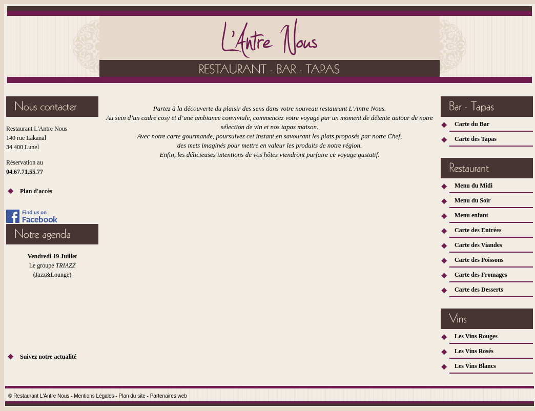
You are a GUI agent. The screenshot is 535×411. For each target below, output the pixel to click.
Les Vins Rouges (476, 336)
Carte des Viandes (478, 245)
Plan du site (132, 396)
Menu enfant (471, 215)
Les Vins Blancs (475, 365)
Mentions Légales (94, 396)
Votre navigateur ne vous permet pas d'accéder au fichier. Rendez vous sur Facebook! (52, 296)
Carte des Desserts (479, 289)
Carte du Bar (472, 124)
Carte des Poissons (479, 259)
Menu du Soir (473, 200)
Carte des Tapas (476, 138)
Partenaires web (168, 396)
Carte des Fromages (481, 274)
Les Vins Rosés (474, 351)
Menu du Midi (473, 185)
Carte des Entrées (478, 230)
